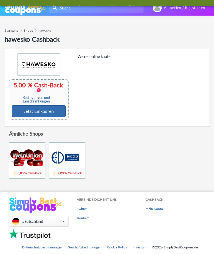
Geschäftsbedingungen (84, 247)
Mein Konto (154, 209)
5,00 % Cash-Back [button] (38, 92)
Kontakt (83, 218)
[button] (39, 221)
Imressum (140, 247)
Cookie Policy (117, 247)
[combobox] (95, 8)
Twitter (82, 209)
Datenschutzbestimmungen (42, 247)
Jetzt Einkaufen (39, 111)
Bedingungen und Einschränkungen (36, 99)
